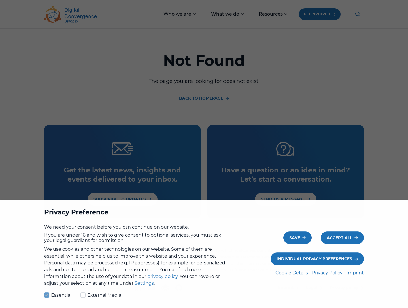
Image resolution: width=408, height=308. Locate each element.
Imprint (355, 277)
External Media (100, 299)
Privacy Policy (328, 277)
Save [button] (294, 242)
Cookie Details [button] (292, 277)
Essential (57, 299)
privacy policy (162, 281)
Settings (144, 288)
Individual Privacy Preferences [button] (314, 263)
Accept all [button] (339, 242)
